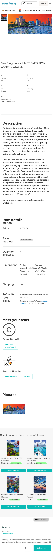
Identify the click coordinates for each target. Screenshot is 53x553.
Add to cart (42, 548)
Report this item (41, 519)
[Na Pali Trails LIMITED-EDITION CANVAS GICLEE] (13, 448)
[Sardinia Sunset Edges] (39, 484)
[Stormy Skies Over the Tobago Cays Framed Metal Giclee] (39, 448)
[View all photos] (30, 36)
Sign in (43, 3)
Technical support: (13, 532)
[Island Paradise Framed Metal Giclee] (13, 484)
